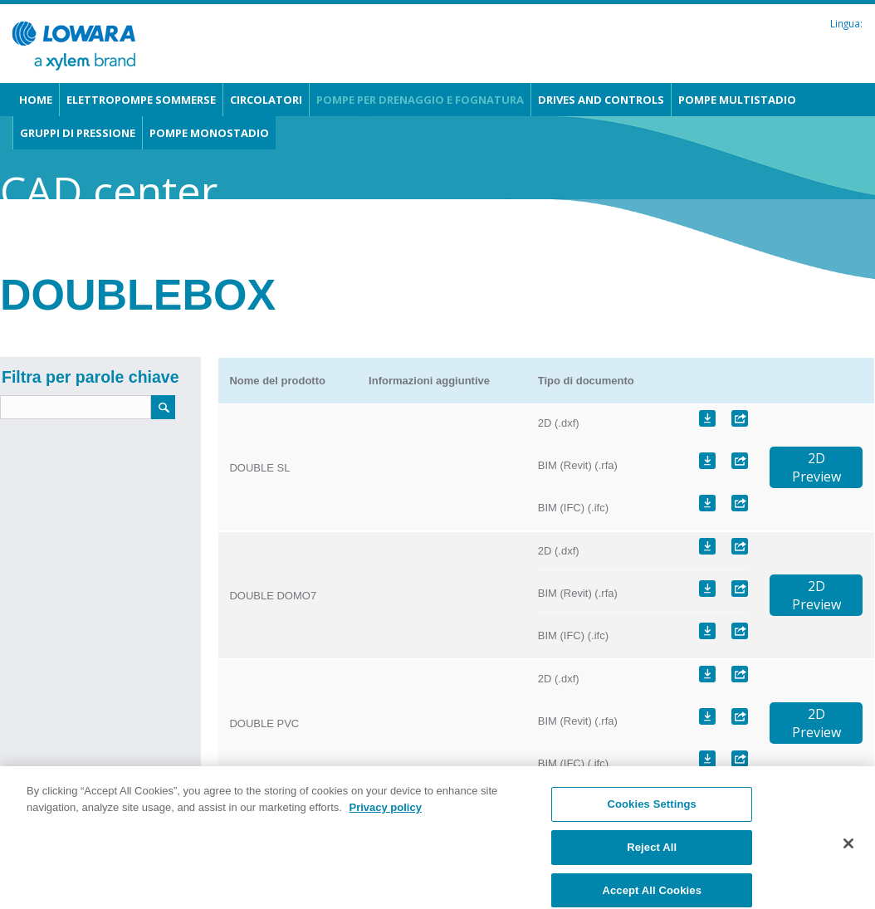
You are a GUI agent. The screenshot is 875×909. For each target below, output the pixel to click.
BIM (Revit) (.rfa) (578, 465)
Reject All (652, 855)
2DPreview (816, 467)
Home (35, 99)
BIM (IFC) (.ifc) (573, 507)
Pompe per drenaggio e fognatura (420, 99)
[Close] (848, 851)
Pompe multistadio (737, 99)
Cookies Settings (652, 812)
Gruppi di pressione (77, 132)
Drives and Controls (601, 99)
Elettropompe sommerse (141, 99)
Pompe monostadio (209, 132)
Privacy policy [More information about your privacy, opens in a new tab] (385, 815)
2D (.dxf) (558, 423)
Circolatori (266, 99)
